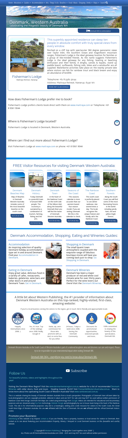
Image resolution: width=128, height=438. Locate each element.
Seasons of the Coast (73, 192)
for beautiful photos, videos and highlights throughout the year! (35, 379)
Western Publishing (52, 430)
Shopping (82, 2)
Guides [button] (27, 2)
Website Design (57, 403)
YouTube (38, 403)
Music (75, 2)
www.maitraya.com (80, 105)
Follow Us (17, 373)
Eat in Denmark (33, 283)
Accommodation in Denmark (23, 256)
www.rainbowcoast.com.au (86, 391)
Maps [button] (96, 2)
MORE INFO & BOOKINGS (59, 87)
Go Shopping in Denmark (81, 259)
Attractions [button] (18, 2)
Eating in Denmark (20, 270)
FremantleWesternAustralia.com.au (94, 389)
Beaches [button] (63, 2)
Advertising (13, 418)
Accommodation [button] (38, 2)
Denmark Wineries (78, 270)
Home (11, 2)
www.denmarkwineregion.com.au (64, 386)
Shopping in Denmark (80, 244)
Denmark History (36, 192)
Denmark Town (54, 192)
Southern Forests (110, 192)
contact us (45, 418)
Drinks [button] (89, 2)
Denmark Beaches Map (17, 192)
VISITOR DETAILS (17, 215)
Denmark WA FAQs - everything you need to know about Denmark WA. (64, 357)
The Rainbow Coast (92, 192)
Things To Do (54, 2)
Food (70, 2)
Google (74, 400)
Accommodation (19, 244)
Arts (47, 2)
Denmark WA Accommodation (98, 30)
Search (104, 2)
